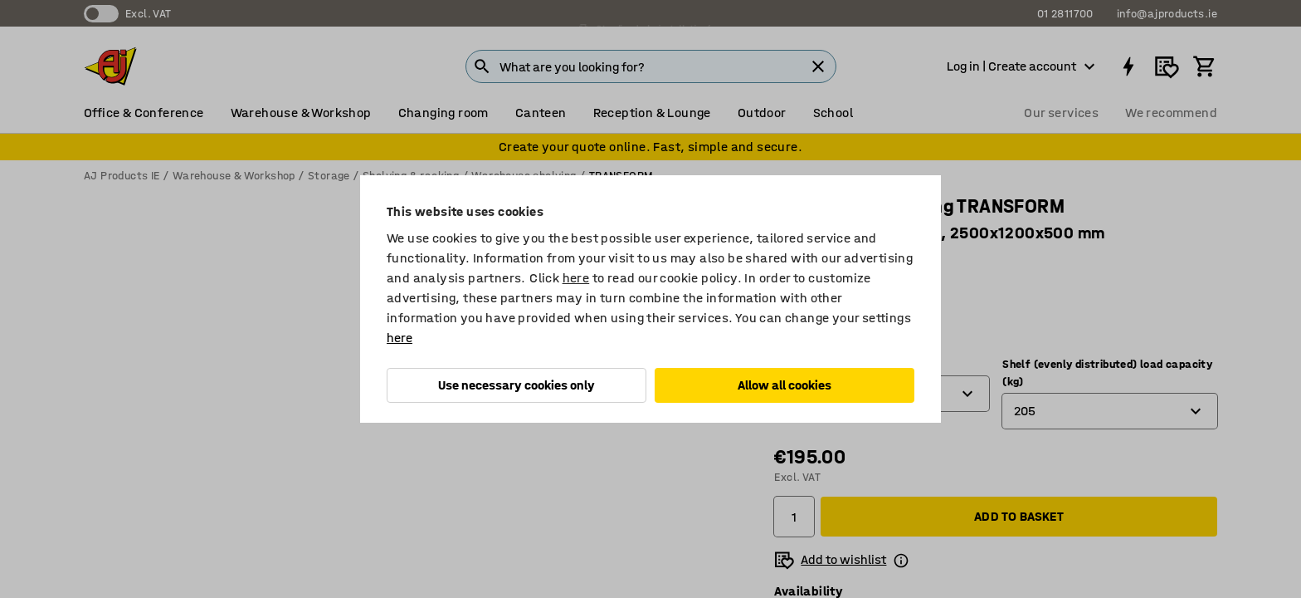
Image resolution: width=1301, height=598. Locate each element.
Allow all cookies (784, 385)
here (576, 278)
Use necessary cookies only (516, 385)
